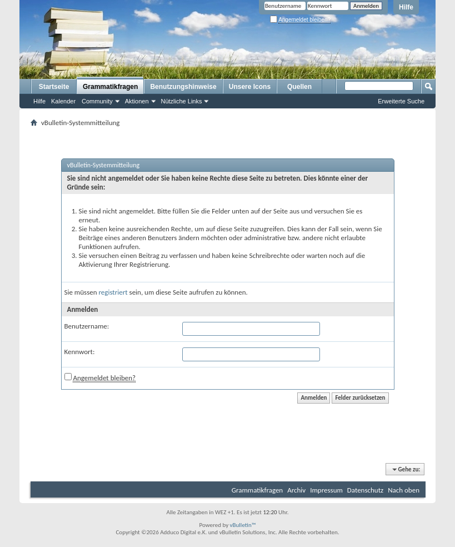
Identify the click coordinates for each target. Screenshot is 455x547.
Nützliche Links (181, 101)
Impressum (326, 490)
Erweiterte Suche (401, 101)
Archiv (296, 490)
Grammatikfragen (110, 87)
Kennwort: (79, 351)
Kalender (63, 101)
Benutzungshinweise (183, 87)
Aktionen (137, 101)
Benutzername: (86, 326)
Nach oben (403, 490)
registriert (113, 292)
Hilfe (406, 7)
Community (97, 101)
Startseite (54, 87)
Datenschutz (365, 490)
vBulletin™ (243, 525)
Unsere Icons (250, 87)
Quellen (299, 87)
